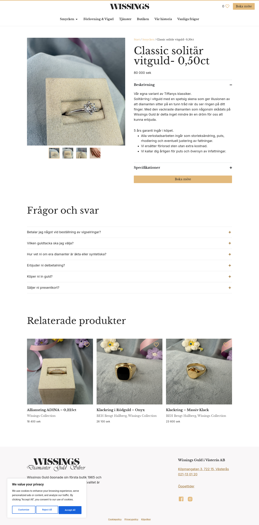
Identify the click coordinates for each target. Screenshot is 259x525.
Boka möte (183, 179)
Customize (23, 510)
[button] (129, 232)
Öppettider (186, 486)
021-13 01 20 (187, 474)
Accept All (70, 510)
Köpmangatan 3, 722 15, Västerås (203, 469)
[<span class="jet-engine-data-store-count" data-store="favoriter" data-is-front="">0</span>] (227, 6)
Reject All (47, 510)
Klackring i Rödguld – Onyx (121, 410)
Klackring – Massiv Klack (187, 410)
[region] (46, 499)
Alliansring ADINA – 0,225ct (51, 410)
